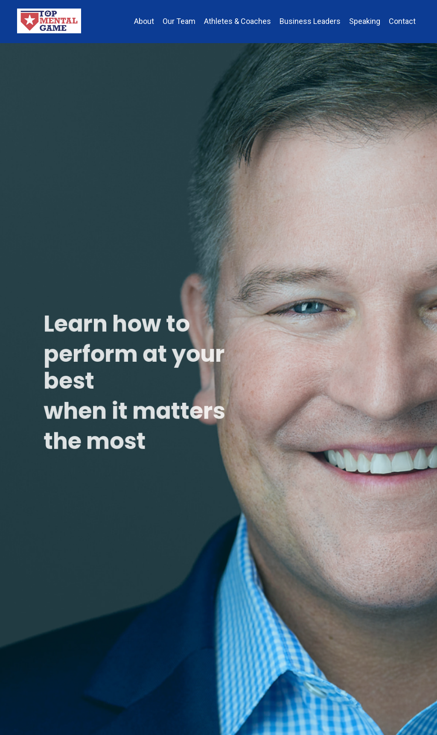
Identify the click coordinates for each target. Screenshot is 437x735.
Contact (402, 21)
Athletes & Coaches (237, 21)
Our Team (179, 21)
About (144, 21)
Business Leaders (310, 21)
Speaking (364, 21)
